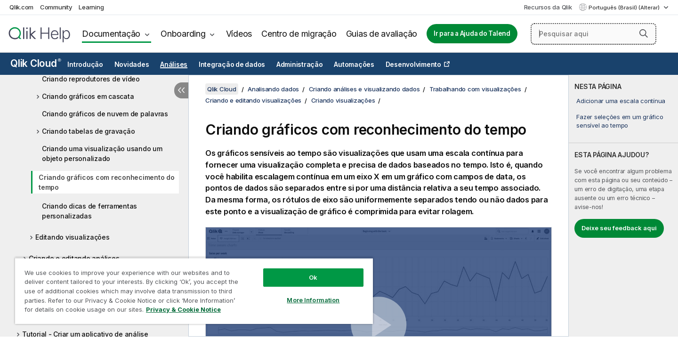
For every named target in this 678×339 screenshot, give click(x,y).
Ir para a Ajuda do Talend (472, 33)
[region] (194, 291)
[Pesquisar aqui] (593, 34)
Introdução (85, 64)
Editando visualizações (72, 237)
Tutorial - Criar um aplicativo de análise (85, 334)
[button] (644, 33)
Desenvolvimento (413, 64)
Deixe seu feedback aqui (619, 228)
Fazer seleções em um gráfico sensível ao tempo (619, 121)
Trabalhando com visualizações (475, 89)
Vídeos (239, 34)
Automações (354, 64)
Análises (173, 64)
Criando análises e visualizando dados (364, 89)
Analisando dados (273, 89)
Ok (313, 277)
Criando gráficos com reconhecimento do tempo (107, 182)
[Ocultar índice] (181, 90)
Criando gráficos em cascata (88, 96)
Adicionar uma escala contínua (620, 101)
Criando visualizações (343, 100)
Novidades (131, 64)
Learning (91, 7)
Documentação (111, 34)
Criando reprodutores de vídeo (91, 79)
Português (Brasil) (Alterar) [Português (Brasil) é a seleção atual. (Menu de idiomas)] (625, 7)
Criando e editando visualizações (253, 100)
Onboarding (183, 34)
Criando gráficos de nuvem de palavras (105, 114)
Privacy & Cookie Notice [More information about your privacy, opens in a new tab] (183, 309)
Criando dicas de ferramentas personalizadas (89, 211)
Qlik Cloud (35, 63)
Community (56, 7)
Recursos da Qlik (548, 7)
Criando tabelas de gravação (88, 131)
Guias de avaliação (382, 34)
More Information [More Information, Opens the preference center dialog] (313, 300)
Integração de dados (232, 64)
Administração (299, 64)
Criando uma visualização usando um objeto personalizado (102, 153)
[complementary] (623, 206)
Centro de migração (299, 34)
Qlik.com (21, 7)
